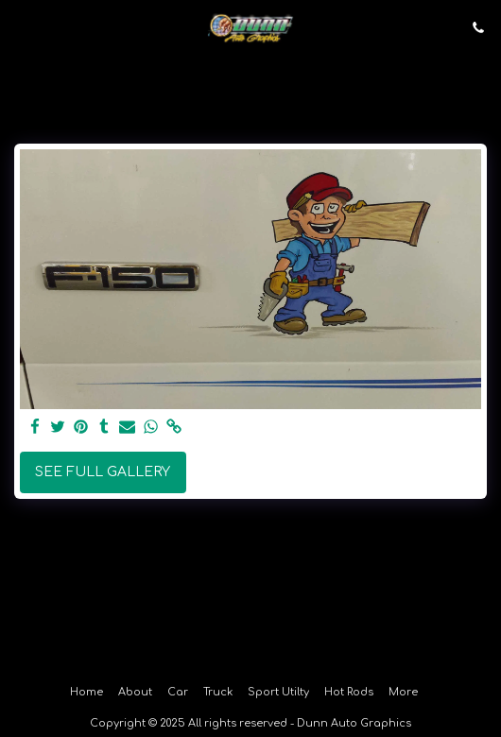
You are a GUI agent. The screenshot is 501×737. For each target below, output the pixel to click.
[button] (21, 26)
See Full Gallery (102, 472)
